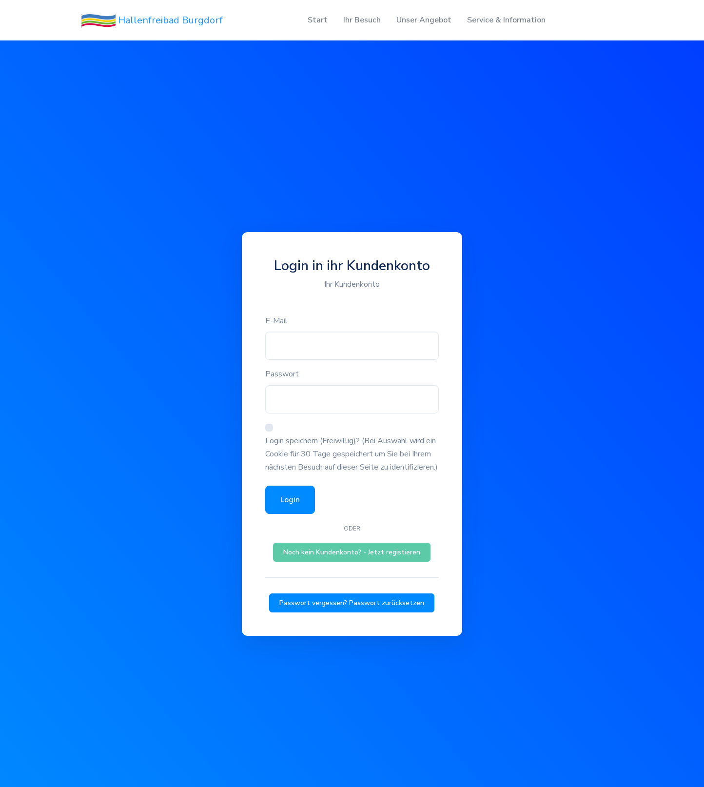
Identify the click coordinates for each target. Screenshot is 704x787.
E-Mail (276, 320)
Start (318, 20)
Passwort (282, 374)
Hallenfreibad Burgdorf (152, 21)
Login (290, 499)
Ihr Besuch (362, 20)
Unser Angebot (423, 20)
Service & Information (506, 20)
